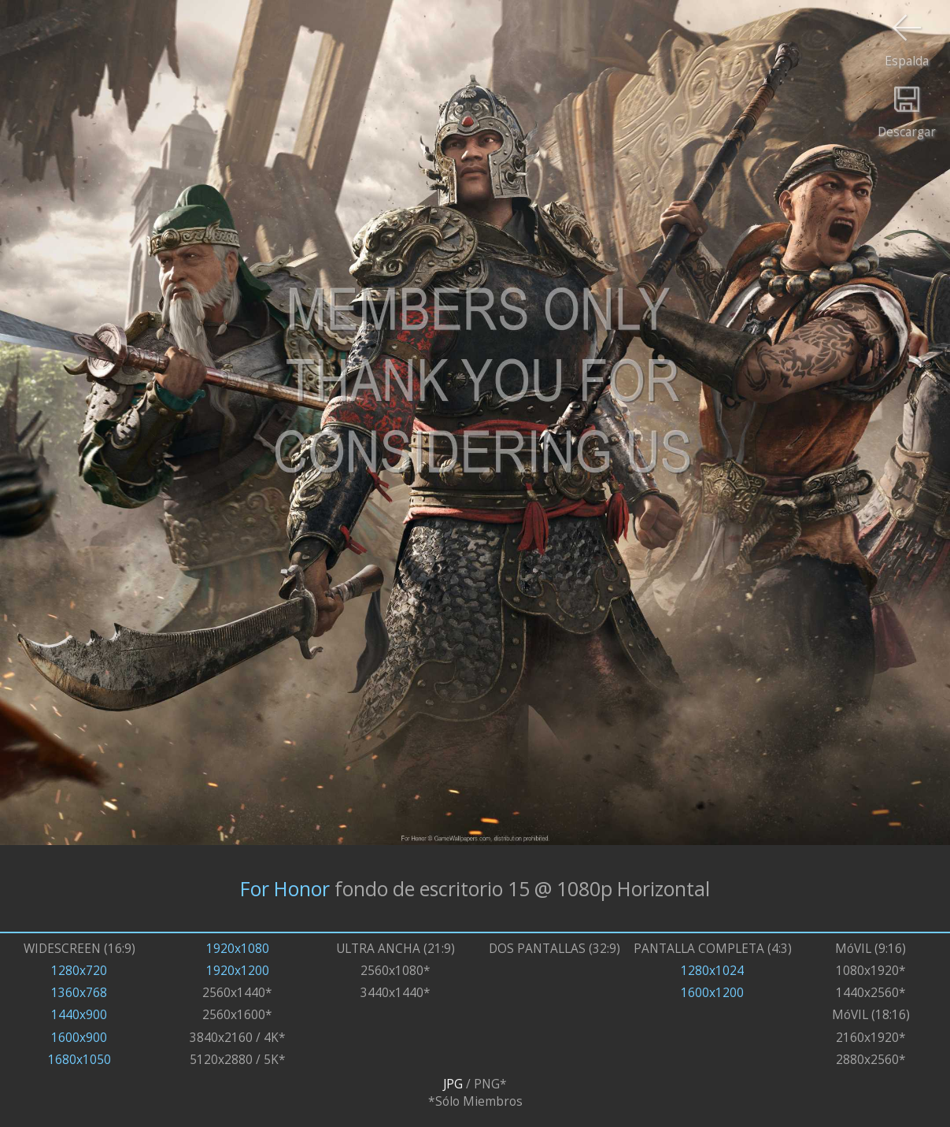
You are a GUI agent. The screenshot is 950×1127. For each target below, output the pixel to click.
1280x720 (79, 970)
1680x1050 (79, 1059)
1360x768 (79, 992)
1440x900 (79, 1014)
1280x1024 (712, 970)
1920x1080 (237, 948)
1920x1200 (237, 970)
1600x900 (79, 1037)
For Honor (285, 888)
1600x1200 (712, 992)
